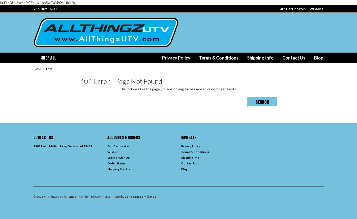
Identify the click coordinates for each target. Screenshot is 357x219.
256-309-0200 (44, 9)
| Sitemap (70, 196)
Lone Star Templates (140, 196)
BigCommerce (101, 196)
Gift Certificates (292, 9)
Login (111, 157)
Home (37, 69)
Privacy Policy (176, 58)
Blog (319, 58)
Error (49, 69)
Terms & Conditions (218, 58)
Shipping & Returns (120, 169)
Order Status (116, 163)
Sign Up (124, 157)
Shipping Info (260, 58)
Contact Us (293, 58)
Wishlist (316, 9)
